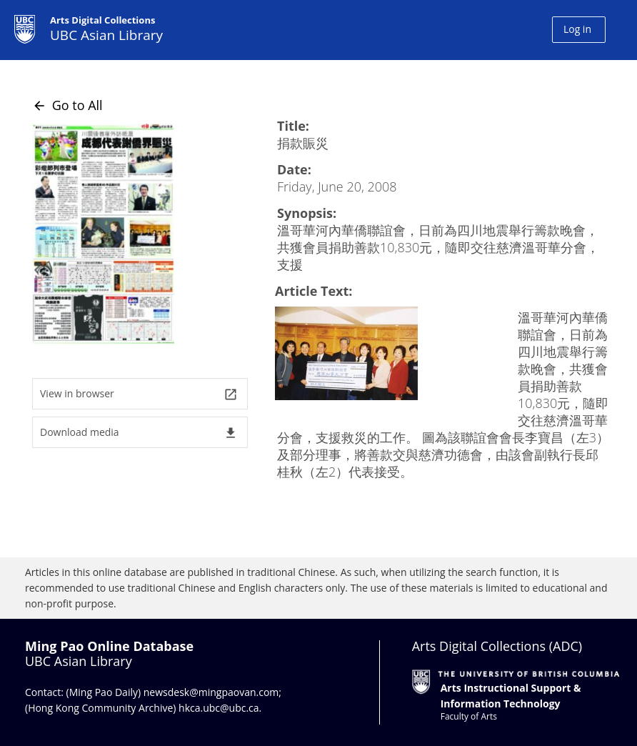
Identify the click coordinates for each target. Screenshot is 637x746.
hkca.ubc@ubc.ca (219, 708)
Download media (139, 432)
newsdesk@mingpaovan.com (211, 692)
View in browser (139, 394)
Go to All (67, 105)
